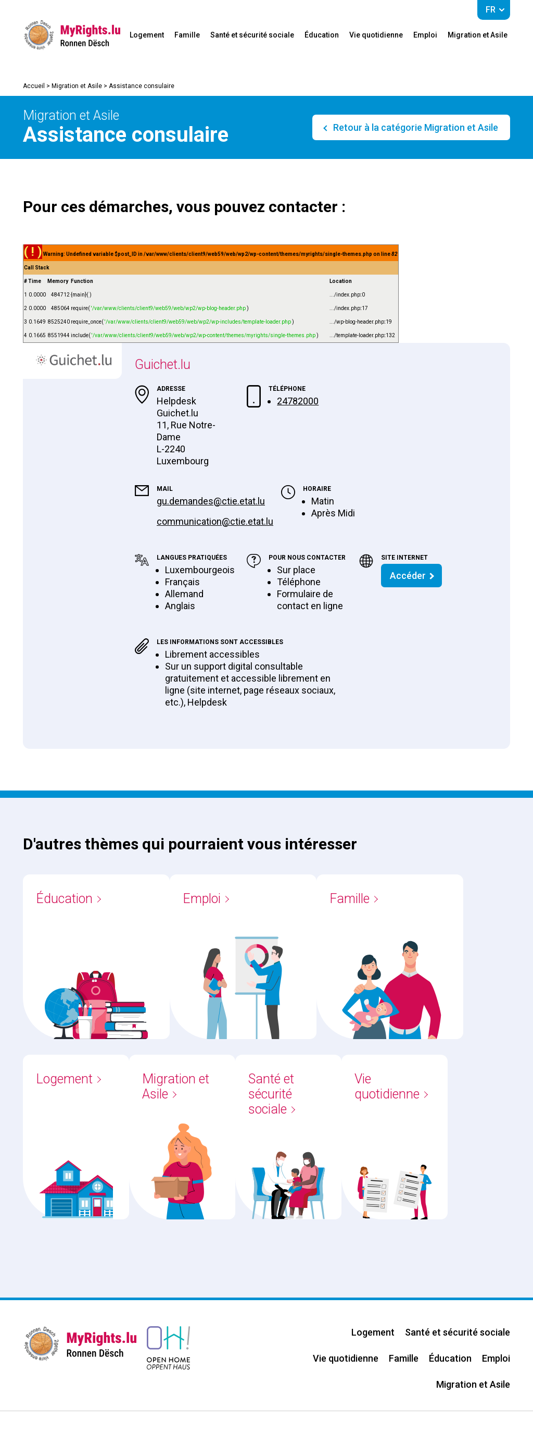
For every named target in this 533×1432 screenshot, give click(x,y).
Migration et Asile (477, 35)
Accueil (34, 86)
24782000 (298, 401)
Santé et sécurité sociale (252, 35)
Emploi (425, 35)
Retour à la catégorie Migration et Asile (414, 127)
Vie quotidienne (376, 35)
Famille (187, 35)
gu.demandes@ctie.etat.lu (211, 501)
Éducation (321, 35)
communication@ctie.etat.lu (215, 521)
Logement (147, 35)
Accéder (408, 575)
